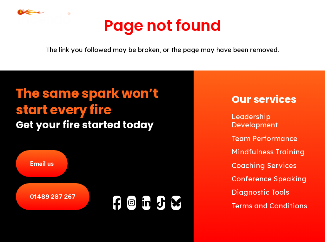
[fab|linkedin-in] (146, 203)
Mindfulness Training (268, 151)
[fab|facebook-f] (117, 204)
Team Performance (264, 138)
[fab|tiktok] (161, 203)
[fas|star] (176, 202)
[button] (304, 17)
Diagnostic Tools (260, 192)
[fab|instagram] (131, 202)
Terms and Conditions (269, 205)
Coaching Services (264, 165)
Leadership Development (255, 120)
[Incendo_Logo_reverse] (44, 17)
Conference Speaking (269, 178)
